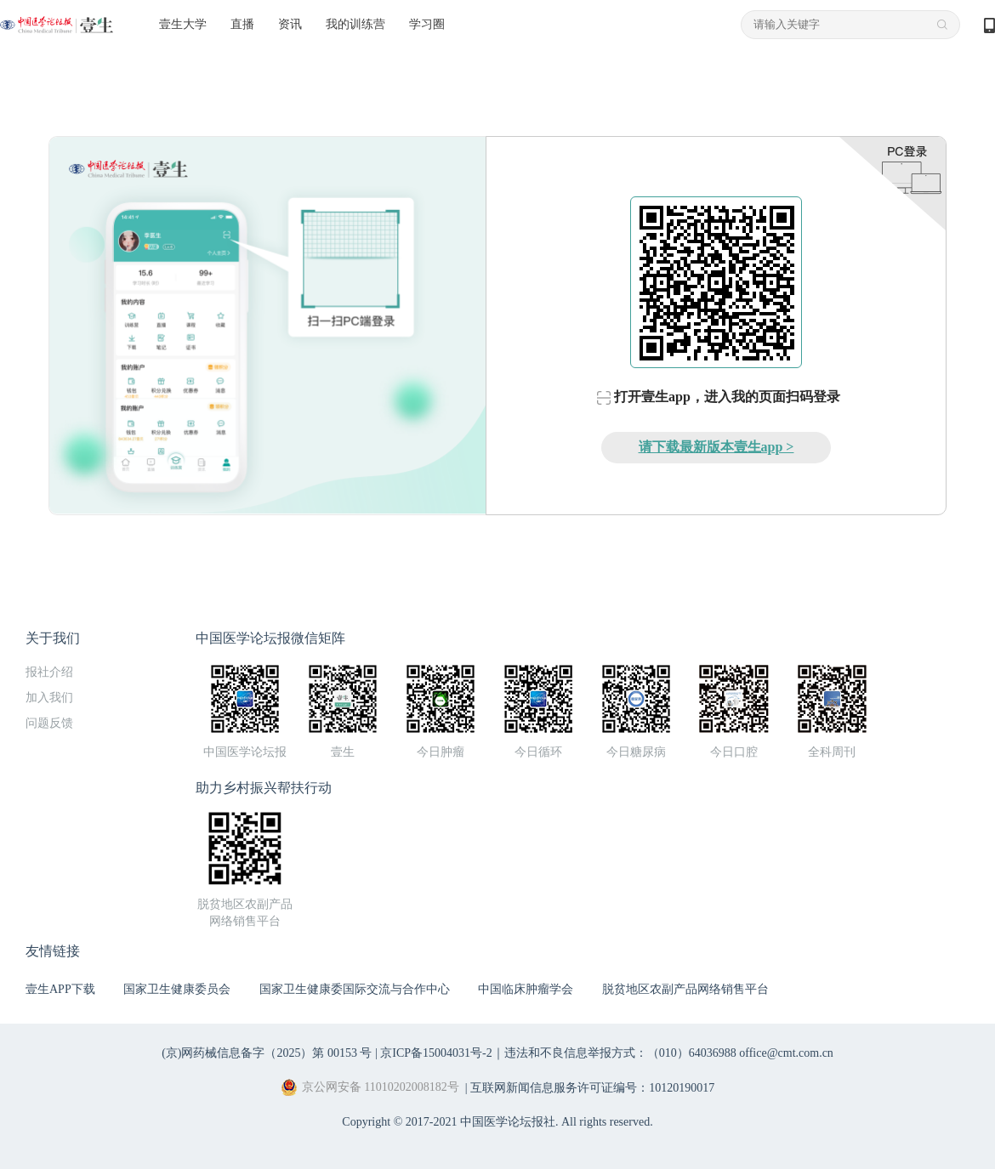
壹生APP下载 (60, 989)
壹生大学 (183, 24)
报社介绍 (49, 672)
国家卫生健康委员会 (176, 989)
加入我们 (49, 697)
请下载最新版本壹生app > (716, 447)
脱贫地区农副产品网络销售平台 (685, 989)
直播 (242, 24)
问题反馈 (49, 723)
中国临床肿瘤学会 (525, 989)
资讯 (290, 24)
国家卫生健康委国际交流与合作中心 (354, 989)
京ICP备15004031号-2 (436, 1053)
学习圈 (427, 24)
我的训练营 (355, 24)
